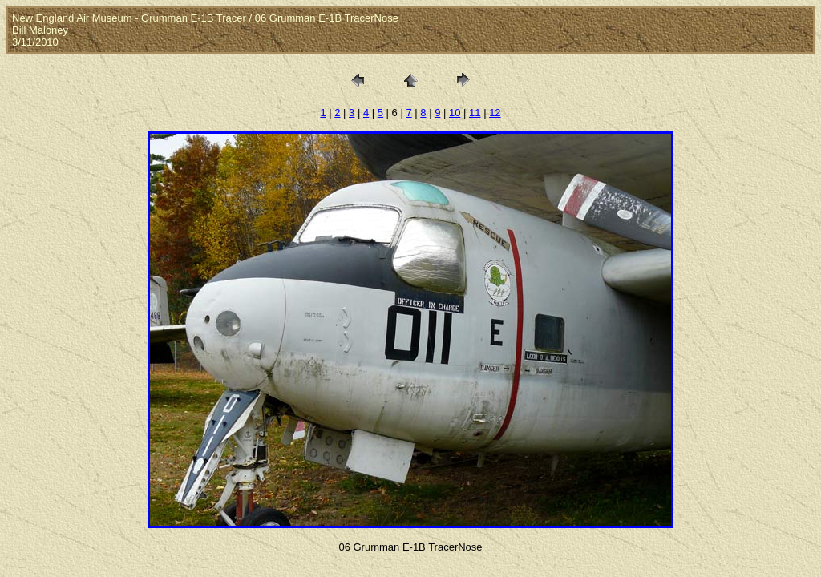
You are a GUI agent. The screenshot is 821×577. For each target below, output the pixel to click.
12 (494, 113)
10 (454, 113)
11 (474, 113)
